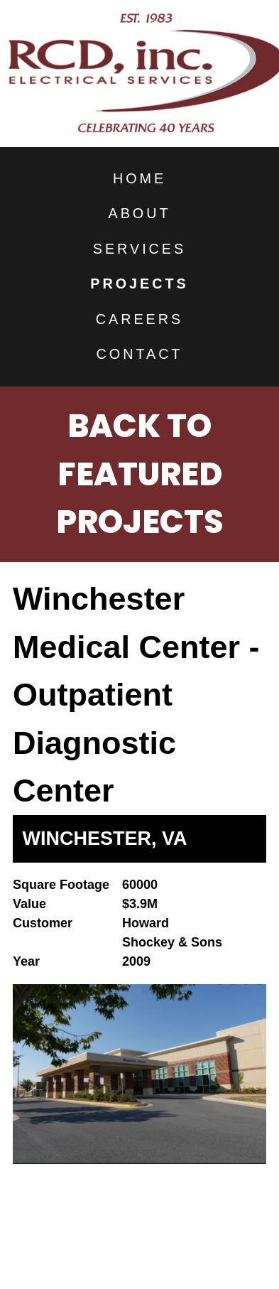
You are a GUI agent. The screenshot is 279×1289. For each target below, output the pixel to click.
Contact (140, 354)
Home (139, 178)
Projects (139, 283)
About (140, 213)
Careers (139, 319)
